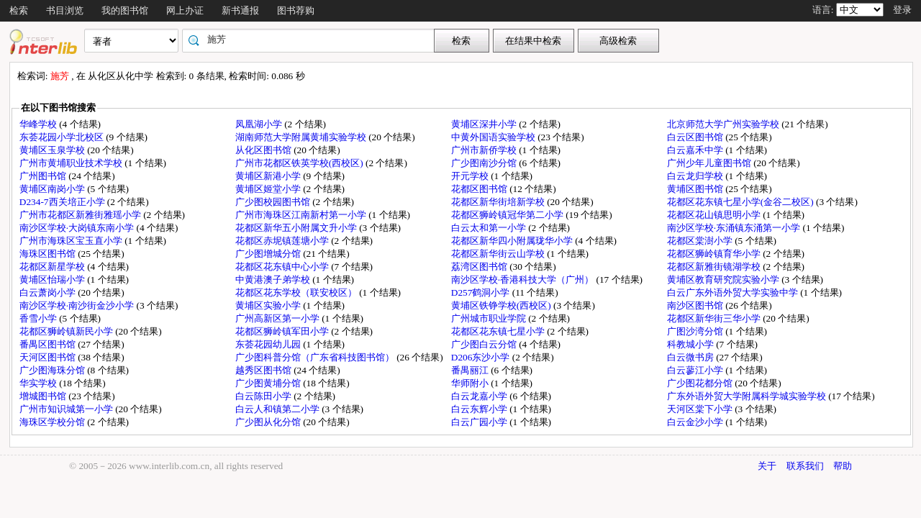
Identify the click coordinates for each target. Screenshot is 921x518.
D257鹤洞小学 (481, 292)
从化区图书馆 (264, 150)
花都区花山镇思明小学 (715, 214)
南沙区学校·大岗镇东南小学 (78, 227)
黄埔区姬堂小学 (269, 188)
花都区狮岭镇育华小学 (715, 253)
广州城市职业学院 (489, 318)
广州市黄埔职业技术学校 (71, 163)
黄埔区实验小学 (269, 305)
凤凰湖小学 (259, 124)
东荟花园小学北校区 (62, 137)
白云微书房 (691, 357)
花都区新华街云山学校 (499, 253)
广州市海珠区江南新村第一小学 (301, 214)
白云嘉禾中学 (696, 150)
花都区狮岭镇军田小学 (283, 331)
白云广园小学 (480, 422)
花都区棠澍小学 (701, 240)
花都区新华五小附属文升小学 (297, 227)
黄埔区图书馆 (696, 188)
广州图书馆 (43, 176)
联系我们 (805, 465)
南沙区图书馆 (696, 305)
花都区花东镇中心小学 (283, 266)
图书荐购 (295, 10)
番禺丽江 (471, 370)
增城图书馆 (43, 396)
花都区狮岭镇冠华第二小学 (508, 214)
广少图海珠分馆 (53, 370)
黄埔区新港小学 (269, 176)
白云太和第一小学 (489, 227)
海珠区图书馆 (48, 253)
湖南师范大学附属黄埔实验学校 (301, 137)
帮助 (842, 465)
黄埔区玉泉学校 (53, 150)
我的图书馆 (124, 10)
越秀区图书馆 (264, 370)
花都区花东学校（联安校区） (297, 292)
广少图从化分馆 (269, 422)
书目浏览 (64, 10)
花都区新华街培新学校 (499, 201)
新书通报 (240, 10)
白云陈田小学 (264, 396)
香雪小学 (39, 318)
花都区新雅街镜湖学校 (715, 266)
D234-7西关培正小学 (63, 201)
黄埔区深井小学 (485, 124)
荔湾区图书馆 (480, 266)
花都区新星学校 (53, 266)
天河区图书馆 (48, 357)
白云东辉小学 (480, 409)
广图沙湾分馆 (696, 331)
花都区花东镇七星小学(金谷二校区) (741, 201)
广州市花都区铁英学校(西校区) (300, 163)
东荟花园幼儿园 (269, 344)
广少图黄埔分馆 (269, 383)
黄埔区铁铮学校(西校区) (502, 305)
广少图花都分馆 (701, 383)
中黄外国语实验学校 (494, 137)
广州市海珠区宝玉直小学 (71, 240)
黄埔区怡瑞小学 (53, 279)
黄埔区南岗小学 (53, 188)
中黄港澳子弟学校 (273, 279)
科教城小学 (691, 344)
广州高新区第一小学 (278, 318)
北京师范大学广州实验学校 (724, 124)
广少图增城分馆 (269, 253)
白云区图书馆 (696, 137)
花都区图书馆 (480, 188)
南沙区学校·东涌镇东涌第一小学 (735, 227)
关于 (767, 465)
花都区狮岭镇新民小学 (67, 331)
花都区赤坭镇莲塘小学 (283, 240)
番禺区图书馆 (48, 344)
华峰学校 (39, 124)
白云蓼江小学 (696, 370)
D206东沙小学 (481, 357)
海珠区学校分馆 (53, 422)
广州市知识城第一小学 (67, 409)
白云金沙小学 (696, 422)
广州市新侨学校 (485, 150)
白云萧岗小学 (48, 292)
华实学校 (39, 383)
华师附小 (471, 383)
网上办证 (185, 10)
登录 (902, 9)
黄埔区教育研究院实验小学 (724, 279)
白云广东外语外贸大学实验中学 (733, 292)
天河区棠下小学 (701, 409)
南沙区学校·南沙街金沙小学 (78, 305)
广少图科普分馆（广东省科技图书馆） (315, 357)
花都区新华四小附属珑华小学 (513, 240)
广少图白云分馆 (485, 344)
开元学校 (471, 176)
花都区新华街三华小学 (715, 318)
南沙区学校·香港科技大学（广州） (523, 279)
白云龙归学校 (696, 176)
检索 (18, 10)
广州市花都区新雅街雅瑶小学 (81, 214)
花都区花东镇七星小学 (499, 331)
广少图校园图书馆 (273, 201)
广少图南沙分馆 (485, 163)
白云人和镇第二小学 (278, 409)
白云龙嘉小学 (480, 396)
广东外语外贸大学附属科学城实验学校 (747, 396)
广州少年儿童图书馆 (710, 163)
